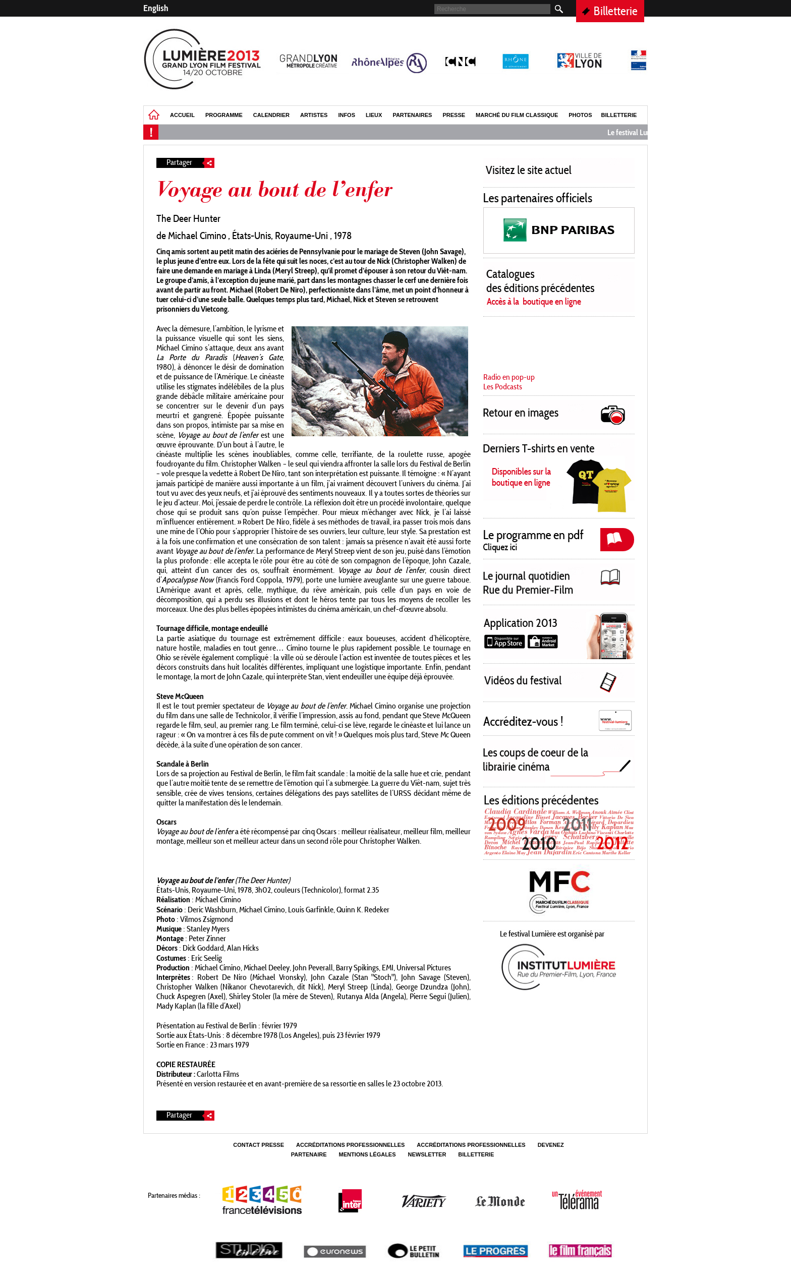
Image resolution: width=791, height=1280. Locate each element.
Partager (190, 163)
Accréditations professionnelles (350, 1145)
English (155, 8)
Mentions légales (367, 1154)
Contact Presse (258, 1145)
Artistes (313, 115)
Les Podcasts (502, 386)
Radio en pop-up (509, 377)
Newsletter (427, 1154)
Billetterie (616, 11)
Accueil (182, 115)
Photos (580, 115)
